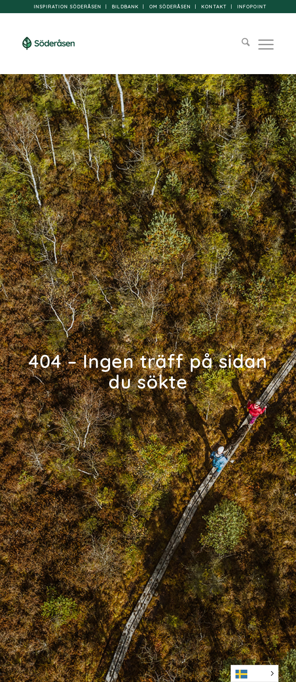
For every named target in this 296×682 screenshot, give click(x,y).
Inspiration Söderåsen (67, 7)
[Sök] (241, 43)
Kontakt (214, 7)
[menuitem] (67, 6)
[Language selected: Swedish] (254, 673)
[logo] (123, 43)
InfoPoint (252, 7)
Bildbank (125, 7)
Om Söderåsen (170, 7)
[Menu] (262, 43)
